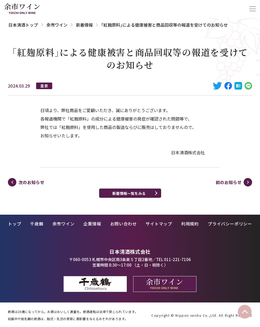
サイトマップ (159, 223)
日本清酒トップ (23, 25)
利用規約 (190, 223)
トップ (14, 223)
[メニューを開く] (252, 8)
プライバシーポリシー (230, 223)
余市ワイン (57, 25)
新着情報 (84, 25)
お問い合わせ (123, 223)
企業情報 (92, 223)
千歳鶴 (36, 223)
